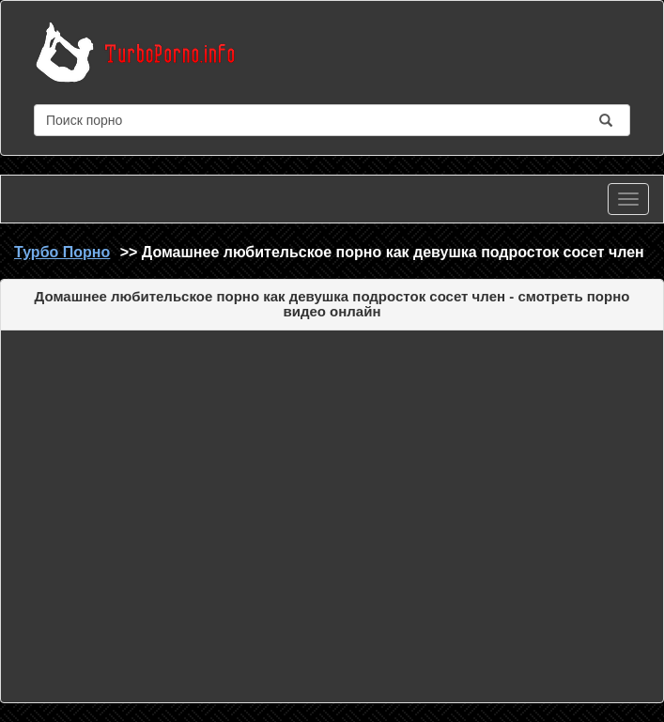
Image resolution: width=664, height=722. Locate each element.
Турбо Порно (62, 252)
